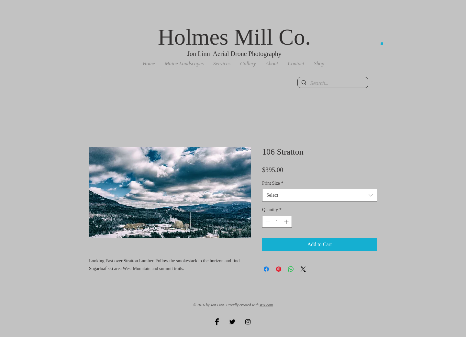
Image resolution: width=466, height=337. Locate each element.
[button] (184, 63)
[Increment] (287, 221)
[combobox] (319, 195)
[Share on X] (303, 269)
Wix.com (266, 305)
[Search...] (332, 83)
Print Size (272, 183)
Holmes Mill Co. (234, 37)
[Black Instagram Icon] (247, 321)
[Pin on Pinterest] (279, 269)
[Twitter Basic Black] (232, 321)
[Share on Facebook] (266, 269)
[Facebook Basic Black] (216, 321)
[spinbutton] (277, 221)
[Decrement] (267, 221)
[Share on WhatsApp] (291, 269)
